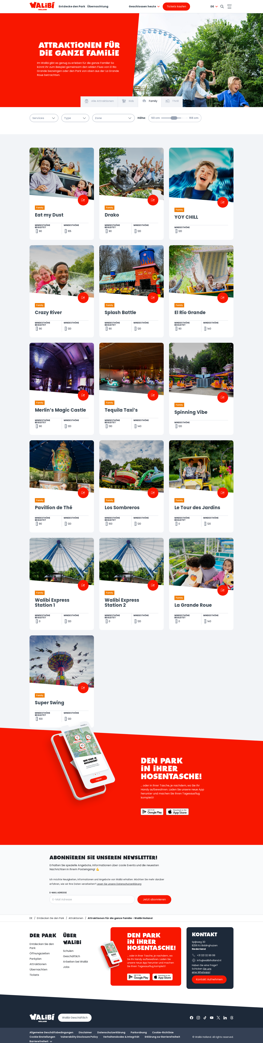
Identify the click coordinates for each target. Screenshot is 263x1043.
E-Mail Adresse (58, 892)
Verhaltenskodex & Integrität (121, 1036)
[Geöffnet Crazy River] (62, 291)
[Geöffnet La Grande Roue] (201, 584)
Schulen (68, 951)
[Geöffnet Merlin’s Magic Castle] (62, 389)
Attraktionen (38, 964)
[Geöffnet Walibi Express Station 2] (131, 584)
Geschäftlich (71, 956)
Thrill (172, 101)
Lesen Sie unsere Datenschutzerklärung (119, 884)
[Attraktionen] (76, 918)
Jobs (66, 967)
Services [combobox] (44, 118)
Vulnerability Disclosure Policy (79, 1036)
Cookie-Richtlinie (163, 1032)
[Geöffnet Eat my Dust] (62, 194)
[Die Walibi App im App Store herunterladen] (177, 811)
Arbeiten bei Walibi (75, 962)
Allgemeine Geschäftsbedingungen (51, 1032)
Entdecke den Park (72, 6)
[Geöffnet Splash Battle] (131, 291)
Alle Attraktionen (99, 101)
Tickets (34, 975)
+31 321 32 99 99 (203, 955)
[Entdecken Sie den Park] (50, 918)
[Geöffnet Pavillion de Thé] (62, 486)
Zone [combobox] (113, 118)
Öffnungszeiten (40, 953)
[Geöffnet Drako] (131, 194)
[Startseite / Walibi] (31, 918)
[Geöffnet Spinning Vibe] (201, 389)
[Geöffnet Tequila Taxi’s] (131, 389)
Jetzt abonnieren (154, 899)
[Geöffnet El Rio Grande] (201, 291)
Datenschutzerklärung (111, 1032)
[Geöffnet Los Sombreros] (131, 486)
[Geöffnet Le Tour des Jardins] (201, 486)
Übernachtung (97, 6)
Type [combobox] (75, 118)
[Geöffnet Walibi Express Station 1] (62, 584)
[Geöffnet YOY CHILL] (201, 194)
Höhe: (142, 118)
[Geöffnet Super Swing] (62, 681)
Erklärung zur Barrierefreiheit (162, 1036)
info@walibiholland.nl (206, 960)
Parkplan (35, 959)
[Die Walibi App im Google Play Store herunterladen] (152, 811)
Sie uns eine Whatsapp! (201, 970)
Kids (128, 101)
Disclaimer (85, 1032)
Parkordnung (139, 1032)
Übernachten (38, 969)
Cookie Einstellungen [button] (42, 1036)
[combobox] (145, 7)
